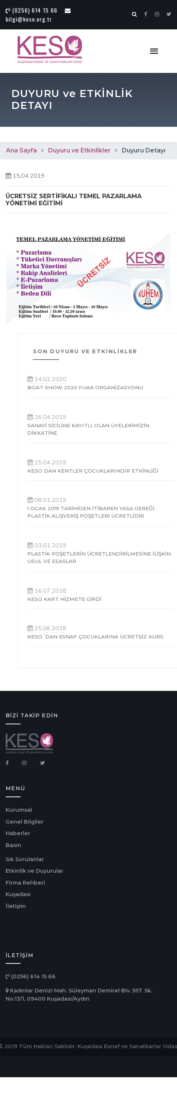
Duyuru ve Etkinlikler (79, 150)
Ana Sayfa (21, 150)
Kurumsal (19, 810)
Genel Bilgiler (25, 821)
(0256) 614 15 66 (31, 10)
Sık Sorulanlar (25, 859)
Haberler (18, 833)
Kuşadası (18, 894)
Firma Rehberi (25, 882)
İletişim (16, 906)
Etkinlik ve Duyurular (34, 870)
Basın (13, 845)
